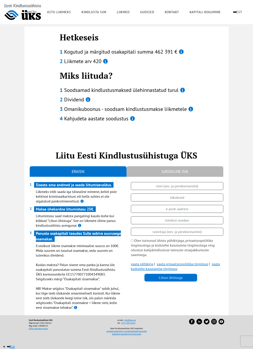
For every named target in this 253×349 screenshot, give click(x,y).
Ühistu (31, 12)
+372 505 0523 (128, 323)
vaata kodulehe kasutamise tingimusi (175, 266)
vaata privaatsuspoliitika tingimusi (182, 264)
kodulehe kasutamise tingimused (126, 334)
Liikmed (123, 12)
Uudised (147, 12)
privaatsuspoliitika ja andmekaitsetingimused (126, 331)
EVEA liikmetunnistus (38, 328)
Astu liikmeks (59, 12)
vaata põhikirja (142, 264)
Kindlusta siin (94, 12)
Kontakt (172, 12)
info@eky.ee (130, 320)
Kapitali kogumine (205, 12)
